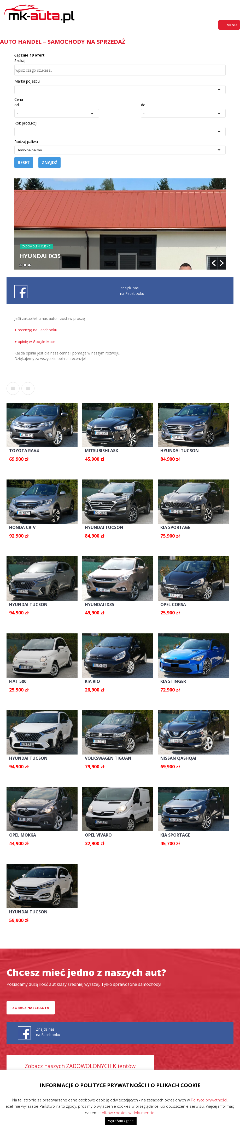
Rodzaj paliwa (26, 141)
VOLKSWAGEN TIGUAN (108, 758)
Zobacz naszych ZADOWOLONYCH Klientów (80, 1066)
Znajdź (49, 162)
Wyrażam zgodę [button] (120, 1120)
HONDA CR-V (22, 527)
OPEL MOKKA (22, 835)
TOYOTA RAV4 (24, 450)
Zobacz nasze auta (30, 1007)
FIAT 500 (17, 681)
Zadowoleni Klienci (36, 246)
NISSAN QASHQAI (178, 758)
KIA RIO (92, 681)
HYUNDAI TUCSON (179, 450)
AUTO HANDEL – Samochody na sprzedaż (62, 41)
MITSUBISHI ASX (101, 450)
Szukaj (19, 60)
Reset (24, 162)
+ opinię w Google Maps (35, 341)
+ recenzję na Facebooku (35, 329)
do (143, 104)
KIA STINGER (173, 681)
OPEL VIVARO (98, 835)
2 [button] (25, 265)
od (16, 104)
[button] (120, 89)
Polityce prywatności (209, 1099)
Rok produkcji (25, 123)
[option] (120, 224)
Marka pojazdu (27, 81)
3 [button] (29, 265)
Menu (229, 24)
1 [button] (20, 265)
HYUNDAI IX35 (99, 604)
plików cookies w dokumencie (128, 1112)
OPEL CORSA (173, 604)
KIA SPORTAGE (175, 527)
